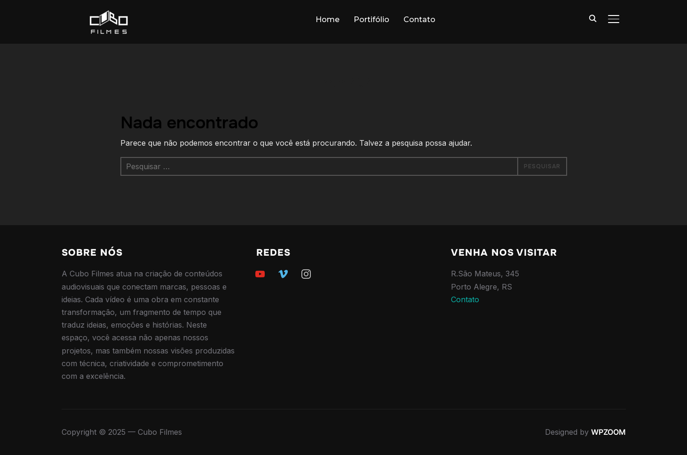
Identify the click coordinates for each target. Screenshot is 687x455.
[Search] (593, 17)
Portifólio (371, 19)
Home (328, 19)
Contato (419, 19)
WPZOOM (608, 432)
